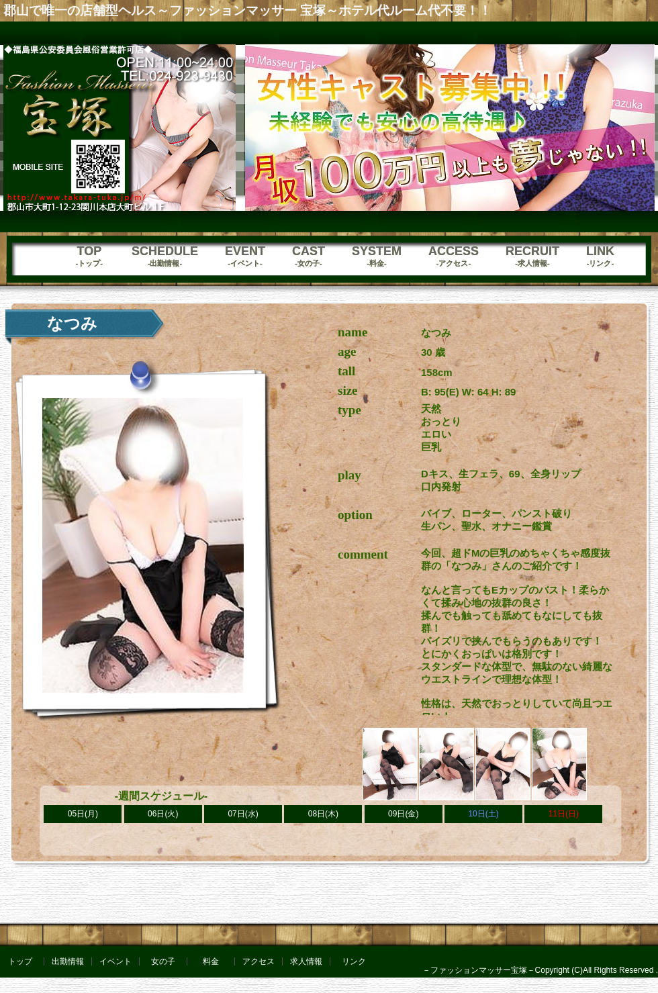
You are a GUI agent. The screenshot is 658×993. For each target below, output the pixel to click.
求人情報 (306, 961)
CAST (308, 256)
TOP (89, 256)
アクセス (258, 961)
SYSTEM (377, 256)
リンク (354, 961)
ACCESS (453, 256)
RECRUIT (532, 256)
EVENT (245, 256)
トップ (20, 961)
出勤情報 (68, 961)
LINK (600, 256)
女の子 (163, 961)
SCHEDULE (165, 256)
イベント (115, 961)
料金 (211, 961)
